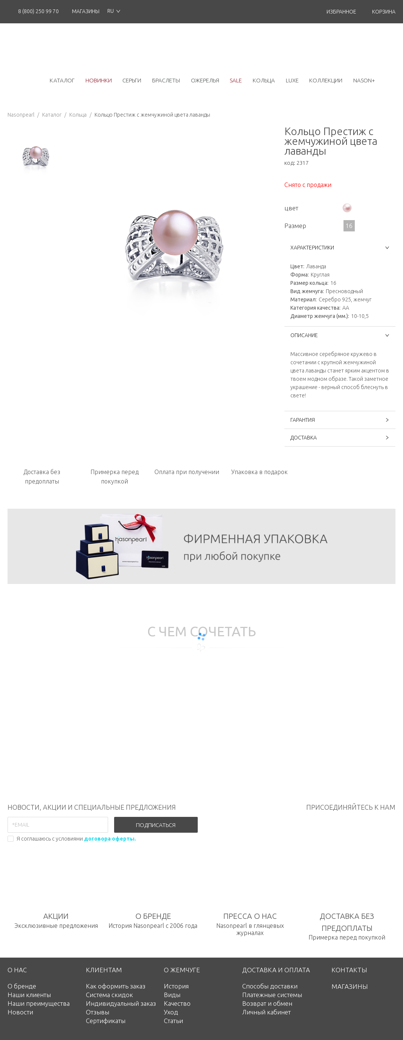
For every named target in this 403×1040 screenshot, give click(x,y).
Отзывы (97, 1012)
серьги (131, 80)
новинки (98, 80)
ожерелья (205, 80)
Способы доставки (270, 986)
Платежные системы (272, 994)
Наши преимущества (39, 1003)
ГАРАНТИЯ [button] (339, 420)
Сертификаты (105, 1020)
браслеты (166, 80)
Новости (20, 1012)
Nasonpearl (21, 115)
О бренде (22, 986)
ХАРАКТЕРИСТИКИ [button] (339, 248)
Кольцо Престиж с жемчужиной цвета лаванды (152, 115)
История (176, 986)
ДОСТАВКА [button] (339, 438)
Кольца (78, 115)
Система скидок (109, 994)
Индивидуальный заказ (121, 1003)
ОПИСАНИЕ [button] (339, 335)
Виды (172, 994)
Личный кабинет (266, 1012)
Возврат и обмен (267, 1003)
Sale (236, 80)
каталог (62, 80)
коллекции (325, 80)
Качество (177, 1003)
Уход (171, 1012)
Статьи (173, 1020)
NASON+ (364, 80)
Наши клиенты (29, 994)
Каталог (51, 115)
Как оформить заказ (115, 986)
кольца (264, 80)
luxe (292, 80)
